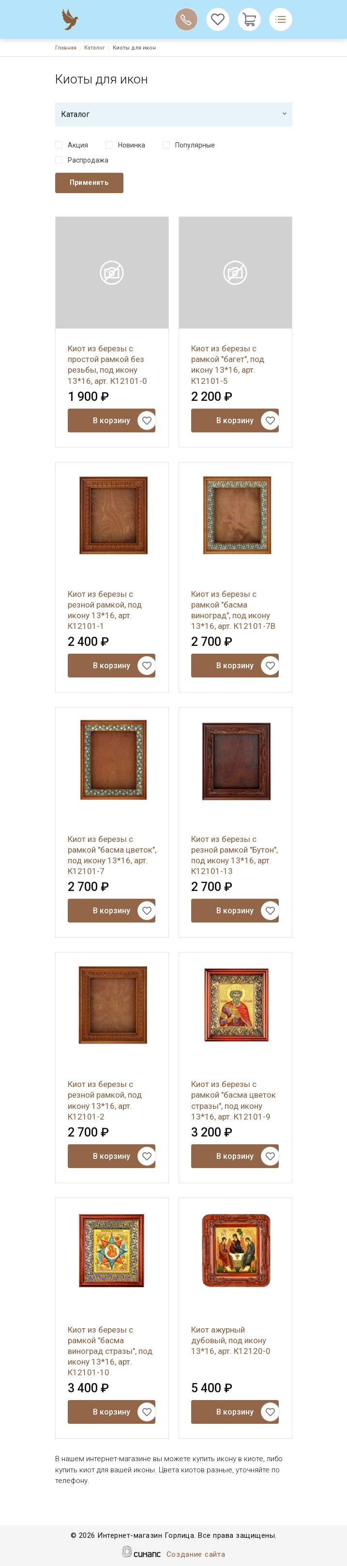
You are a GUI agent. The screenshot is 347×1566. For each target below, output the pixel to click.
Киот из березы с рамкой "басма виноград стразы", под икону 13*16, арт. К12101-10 (110, 1351)
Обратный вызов (186, 19)
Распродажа (88, 160)
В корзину (111, 420)
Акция (78, 145)
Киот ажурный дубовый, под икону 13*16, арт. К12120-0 (231, 1340)
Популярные (195, 145)
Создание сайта (196, 1555)
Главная (65, 48)
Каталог (94, 48)
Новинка (131, 145)
